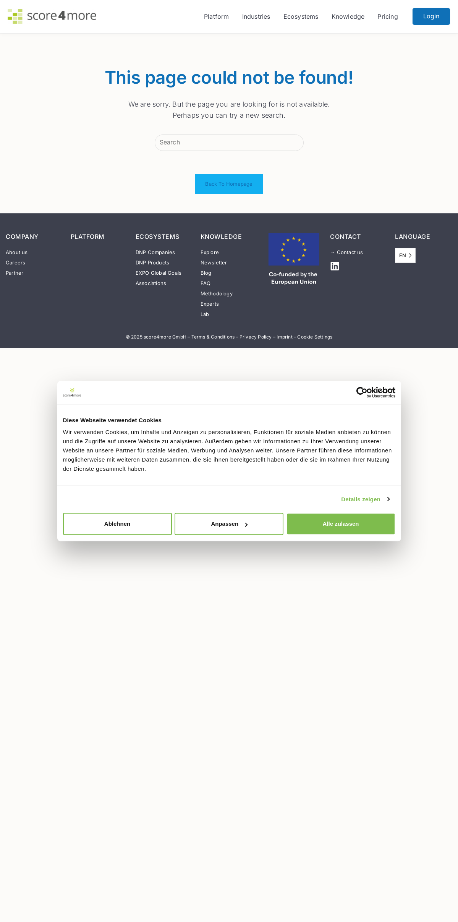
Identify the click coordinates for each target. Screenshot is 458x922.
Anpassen (229, 523)
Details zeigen (360, 499)
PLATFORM (88, 236)
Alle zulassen (340, 523)
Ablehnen (117, 523)
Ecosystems (301, 16)
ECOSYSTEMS (158, 236)
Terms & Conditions (213, 337)
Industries (256, 16)
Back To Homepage (228, 184)
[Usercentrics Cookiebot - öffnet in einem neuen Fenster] (362, 392)
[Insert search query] (229, 142)
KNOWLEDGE (221, 236)
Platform (216, 16)
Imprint (284, 337)
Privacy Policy (256, 337)
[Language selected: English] (405, 255)
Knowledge (348, 16)
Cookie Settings (314, 337)
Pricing (387, 16)
